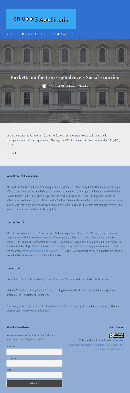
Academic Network (62, 306)
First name (11, 346)
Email (9, 369)
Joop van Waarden (64, 279)
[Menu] (122, 24)
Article (83, 86)
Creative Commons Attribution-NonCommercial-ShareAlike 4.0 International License (95, 345)
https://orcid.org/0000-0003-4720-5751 (43, 250)
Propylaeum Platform (102, 200)
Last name (11, 358)
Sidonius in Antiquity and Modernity (37, 290)
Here (9, 153)
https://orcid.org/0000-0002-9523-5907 (71, 246)
